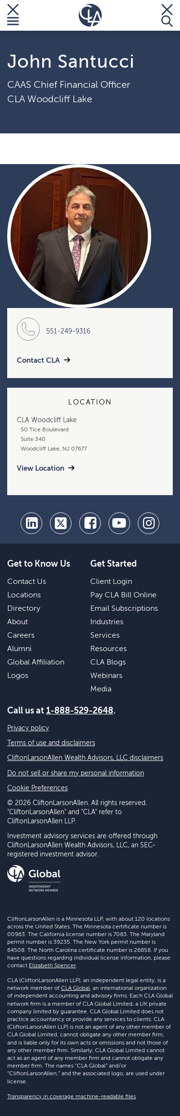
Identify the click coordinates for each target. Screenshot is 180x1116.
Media (100, 689)
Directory (23, 609)
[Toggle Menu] (13, 15)
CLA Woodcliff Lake (49, 100)
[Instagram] (148, 523)
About (17, 622)
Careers (21, 636)
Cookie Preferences (37, 788)
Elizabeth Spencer (52, 966)
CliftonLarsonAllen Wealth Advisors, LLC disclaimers (85, 758)
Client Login (111, 582)
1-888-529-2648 (79, 711)
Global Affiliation (35, 662)
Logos (17, 676)
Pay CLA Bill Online (123, 595)
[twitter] (61, 523)
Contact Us (26, 582)
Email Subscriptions (124, 609)
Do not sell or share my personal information (75, 773)
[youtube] (119, 523)
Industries (106, 622)
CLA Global (75, 988)
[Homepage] (90, 15)
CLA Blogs (108, 662)
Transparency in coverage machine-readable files (71, 1097)
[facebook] (90, 523)
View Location (40, 468)
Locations (24, 595)
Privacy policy (28, 728)
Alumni (19, 649)
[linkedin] (31, 523)
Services (105, 636)
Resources (108, 649)
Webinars (106, 676)
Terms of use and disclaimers (51, 743)
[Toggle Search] (167, 15)
